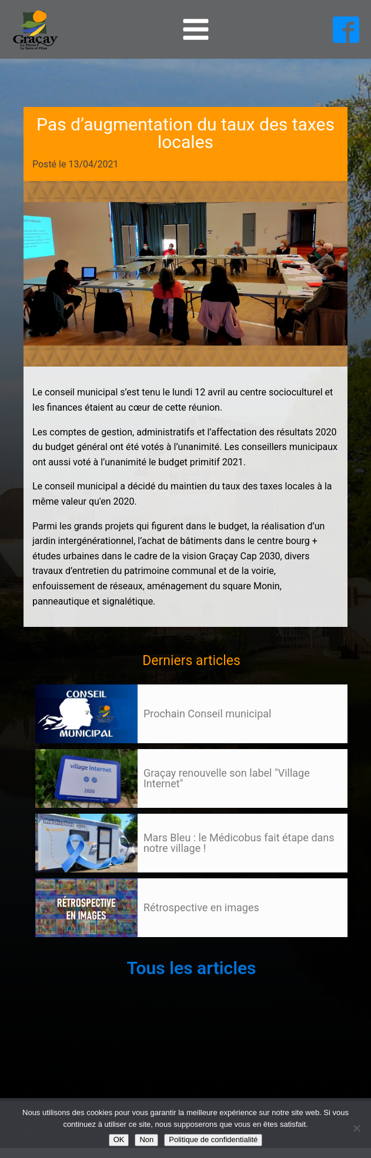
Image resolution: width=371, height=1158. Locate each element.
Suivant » (78, 948)
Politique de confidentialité (213, 1139)
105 (57, 948)
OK (119, 1139)
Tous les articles (191, 968)
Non (146, 1139)
